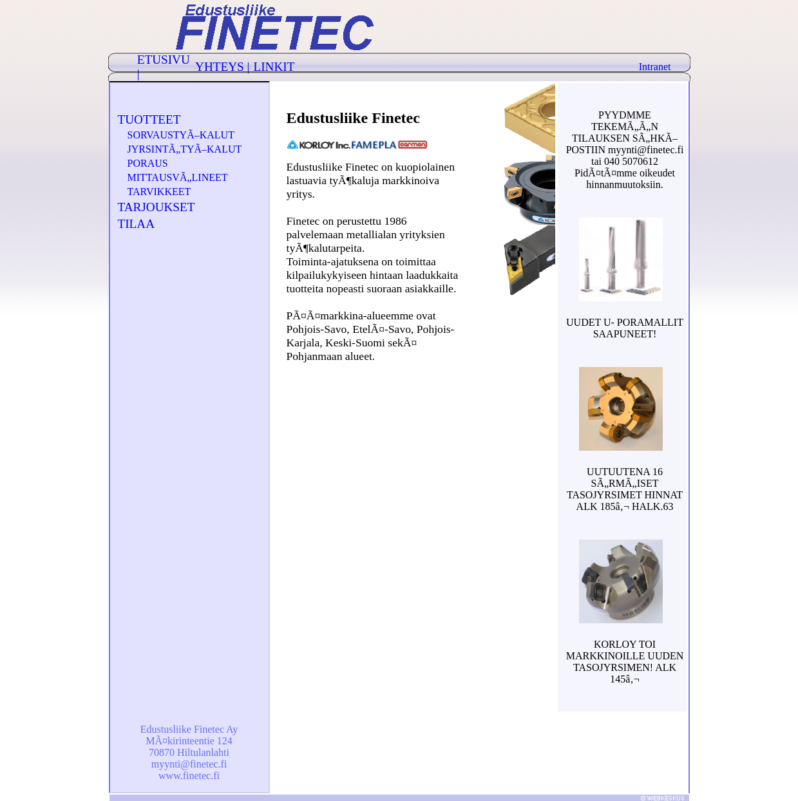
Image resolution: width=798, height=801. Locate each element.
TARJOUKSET (156, 207)
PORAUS (148, 163)
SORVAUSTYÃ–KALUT (181, 134)
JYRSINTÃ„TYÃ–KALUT (185, 149)
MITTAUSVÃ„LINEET (178, 177)
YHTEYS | (222, 66)
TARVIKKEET (159, 191)
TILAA (136, 224)
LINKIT (273, 66)
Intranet (655, 66)
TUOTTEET (149, 119)
